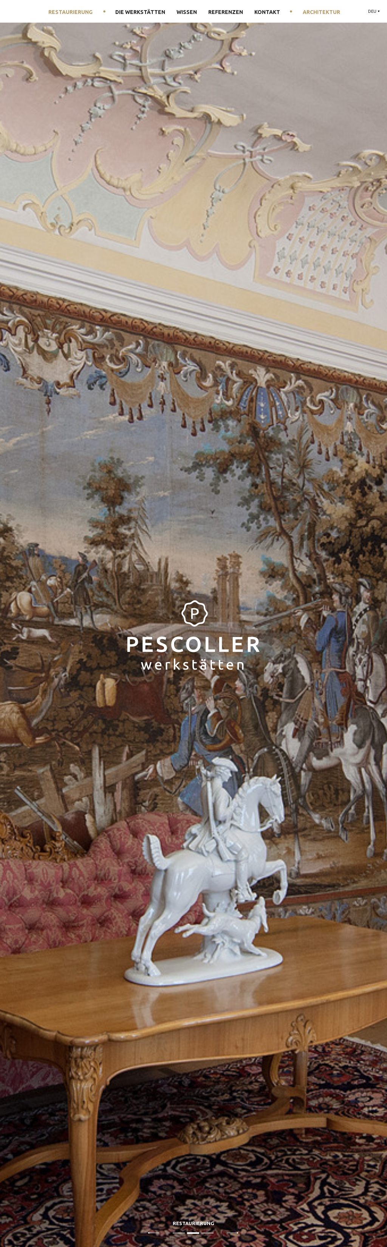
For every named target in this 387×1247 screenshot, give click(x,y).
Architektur (321, 12)
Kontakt (267, 12)
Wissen (186, 12)
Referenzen (225, 12)
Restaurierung (70, 12)
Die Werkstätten (140, 12)
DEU (372, 11)
